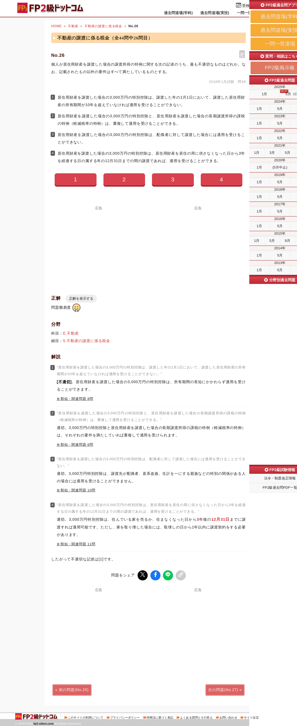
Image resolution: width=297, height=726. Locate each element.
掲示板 (272, 13)
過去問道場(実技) (214, 13)
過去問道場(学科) (178, 13)
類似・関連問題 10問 (78, 490)
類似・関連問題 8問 (77, 399)
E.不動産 (71, 333)
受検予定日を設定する (261, 6)
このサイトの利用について (85, 716)
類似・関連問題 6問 (77, 445)
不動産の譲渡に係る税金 (103, 26)
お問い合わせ (228, 716)
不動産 (73, 26)
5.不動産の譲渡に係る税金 (86, 341)
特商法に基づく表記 (160, 716)
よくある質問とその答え (196, 716)
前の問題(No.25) (74, 689)
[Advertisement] (99, 247)
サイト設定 (251, 716)
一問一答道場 (248, 13)
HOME (56, 26)
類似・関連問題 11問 (78, 544)
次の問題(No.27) (223, 689)
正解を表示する (81, 298)
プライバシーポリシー (125, 716)
